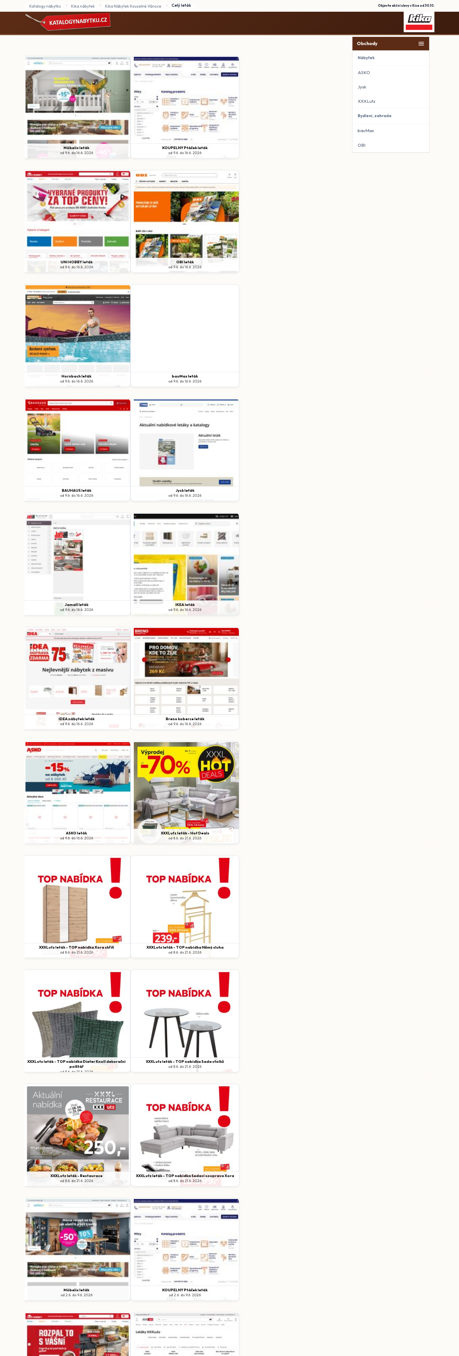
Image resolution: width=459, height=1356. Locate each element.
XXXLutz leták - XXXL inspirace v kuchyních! (62, 1178)
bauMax (366, 130)
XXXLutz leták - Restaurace (223, 604)
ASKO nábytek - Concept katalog (143, 1175)
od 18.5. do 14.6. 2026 (304, 1066)
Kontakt (225, 1242)
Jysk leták (303, 261)
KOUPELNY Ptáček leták (142, 147)
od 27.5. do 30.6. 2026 (223, 1072)
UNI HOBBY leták (223, 147)
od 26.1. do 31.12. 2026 (62, 1186)
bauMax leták (143, 261)
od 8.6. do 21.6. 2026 (142, 495)
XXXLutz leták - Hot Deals (143, 490)
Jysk (362, 87)
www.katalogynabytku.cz (238, 1258)
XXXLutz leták (303, 718)
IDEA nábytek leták (223, 376)
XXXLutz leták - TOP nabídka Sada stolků (143, 607)
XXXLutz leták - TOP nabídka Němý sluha (303, 493)
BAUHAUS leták (223, 261)
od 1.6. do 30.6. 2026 (304, 952)
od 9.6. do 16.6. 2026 (62, 153)
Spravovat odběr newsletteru (269, 1242)
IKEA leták (143, 376)
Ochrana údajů (196, 1242)
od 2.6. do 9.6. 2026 (62, 724)
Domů (167, 1242)
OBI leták (303, 147)
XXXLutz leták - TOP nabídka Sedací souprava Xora (303, 607)
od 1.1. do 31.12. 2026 (143, 1181)
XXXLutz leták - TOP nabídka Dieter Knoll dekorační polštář (62, 607)
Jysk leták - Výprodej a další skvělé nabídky (223, 1064)
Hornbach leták (62, 261)
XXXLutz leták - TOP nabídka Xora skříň (223, 490)
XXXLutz (366, 101)
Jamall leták (62, 376)
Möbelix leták (62, 147)
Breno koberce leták (303, 376)
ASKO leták (62, 490)
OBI (361, 145)
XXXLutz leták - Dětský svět (303, 1061)
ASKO (364, 72)
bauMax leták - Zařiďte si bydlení (142, 1061)
